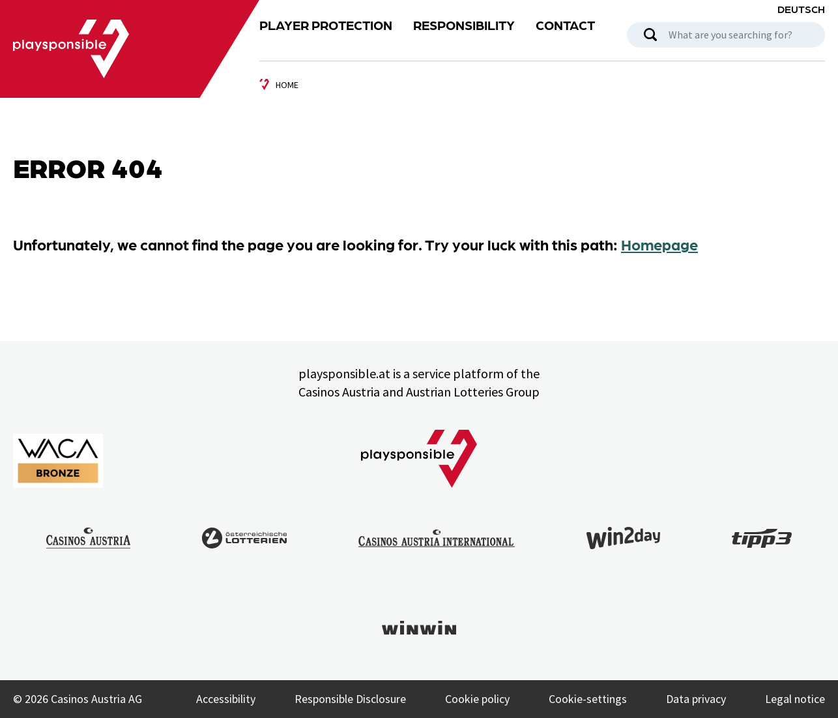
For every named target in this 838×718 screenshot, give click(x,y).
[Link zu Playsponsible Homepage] (71, 49)
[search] (650, 34)
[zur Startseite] (278, 85)
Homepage (659, 244)
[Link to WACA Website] (58, 461)
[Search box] (726, 35)
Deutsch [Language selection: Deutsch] (801, 9)
